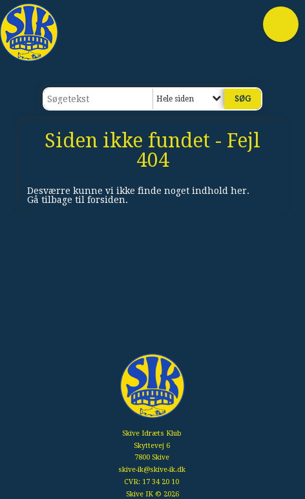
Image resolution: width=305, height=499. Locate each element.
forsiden (106, 200)
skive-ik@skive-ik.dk (151, 469)
